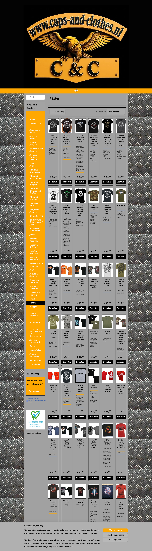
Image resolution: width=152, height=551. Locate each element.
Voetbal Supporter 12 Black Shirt (80, 283)
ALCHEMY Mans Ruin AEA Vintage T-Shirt (80, 444)
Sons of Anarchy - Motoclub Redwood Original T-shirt (94, 141)
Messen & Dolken (33, 246)
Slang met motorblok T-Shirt (107, 503)
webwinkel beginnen (81, 547)
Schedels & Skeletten (34, 288)
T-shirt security (94, 386)
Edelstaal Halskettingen (35, 177)
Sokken (32, 299)
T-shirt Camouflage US (94, 207)
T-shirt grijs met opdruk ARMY (80, 388)
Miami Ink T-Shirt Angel (66, 503)
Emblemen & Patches (35, 205)
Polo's (31, 270)
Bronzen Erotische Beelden (33, 157)
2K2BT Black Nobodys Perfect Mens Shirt (80, 336)
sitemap (70, 547)
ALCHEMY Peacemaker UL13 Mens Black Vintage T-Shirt (121, 338)
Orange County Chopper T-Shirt (94, 504)
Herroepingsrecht (37, 360)
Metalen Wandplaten (35, 259)
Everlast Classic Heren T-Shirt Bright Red (121, 444)
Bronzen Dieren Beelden (36, 150)
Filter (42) (57, 112)
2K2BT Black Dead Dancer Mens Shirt (67, 444)
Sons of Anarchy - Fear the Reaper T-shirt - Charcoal (121, 141)
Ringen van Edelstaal (34, 281)
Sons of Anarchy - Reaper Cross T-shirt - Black (80, 210)
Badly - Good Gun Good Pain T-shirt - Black (107, 209)
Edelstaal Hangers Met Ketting (35, 191)
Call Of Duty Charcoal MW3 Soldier (93, 444)
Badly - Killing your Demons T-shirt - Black (67, 390)
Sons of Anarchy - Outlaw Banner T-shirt (67, 140)
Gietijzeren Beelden (34, 211)
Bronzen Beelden (33, 144)
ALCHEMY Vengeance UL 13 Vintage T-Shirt (94, 284)
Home (32, 119)
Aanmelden (34, 391)
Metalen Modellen (33, 252)
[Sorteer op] (116, 112)
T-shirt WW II (121, 206)
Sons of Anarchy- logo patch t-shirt (80, 139)
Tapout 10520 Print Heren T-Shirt (121, 505)
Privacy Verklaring (34, 355)
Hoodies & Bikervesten (34, 230)
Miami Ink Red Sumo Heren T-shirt (53, 388)
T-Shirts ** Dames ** (34, 315)
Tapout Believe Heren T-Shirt (67, 335)
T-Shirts (32, 303)
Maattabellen (35, 350)
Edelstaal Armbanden (34, 171)
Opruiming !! (35, 123)
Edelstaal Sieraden (33, 198)
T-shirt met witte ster (94, 333)
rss (74, 547)
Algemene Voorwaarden (35, 341)
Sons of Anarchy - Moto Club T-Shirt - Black (53, 140)
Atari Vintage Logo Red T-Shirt (107, 388)
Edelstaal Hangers (33, 184)
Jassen (32, 235)
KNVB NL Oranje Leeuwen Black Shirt (53, 283)
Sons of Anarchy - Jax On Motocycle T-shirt (53, 209)
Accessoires (34, 322)
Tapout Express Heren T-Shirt (107, 283)
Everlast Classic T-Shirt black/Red (53, 504)
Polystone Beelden (33, 275)
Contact (33, 346)
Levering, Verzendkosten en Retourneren (36, 332)
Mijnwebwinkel (98, 547)
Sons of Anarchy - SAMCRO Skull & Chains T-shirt (107, 141)
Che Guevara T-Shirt (107, 442)
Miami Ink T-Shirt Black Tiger (80, 503)
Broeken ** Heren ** (34, 137)
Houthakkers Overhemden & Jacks (36, 222)
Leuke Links (34, 364)
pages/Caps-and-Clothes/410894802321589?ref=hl (35, 401)
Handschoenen (36, 216)
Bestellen (53, 182)
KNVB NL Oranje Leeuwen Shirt (66, 283)
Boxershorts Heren (34, 131)
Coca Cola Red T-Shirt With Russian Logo (121, 389)
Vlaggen (33, 307)
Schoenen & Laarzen (34, 294)
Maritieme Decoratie (34, 240)
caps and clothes (33, 433)
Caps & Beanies (32, 165)
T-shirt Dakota (107, 333)
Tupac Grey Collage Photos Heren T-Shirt (53, 445)
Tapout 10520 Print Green (53, 335)
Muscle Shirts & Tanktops (36, 265)
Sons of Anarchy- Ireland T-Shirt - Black (66, 209)
